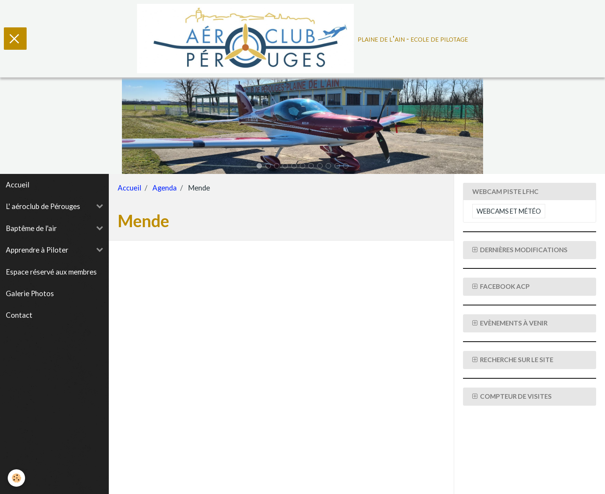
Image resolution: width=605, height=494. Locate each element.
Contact (19, 315)
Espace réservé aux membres (51, 272)
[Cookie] (16, 478)
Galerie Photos (30, 293)
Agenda (164, 188)
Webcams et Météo (509, 211)
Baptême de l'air (31, 228)
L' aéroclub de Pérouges (43, 206)
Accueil (17, 184)
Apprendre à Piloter (37, 250)
